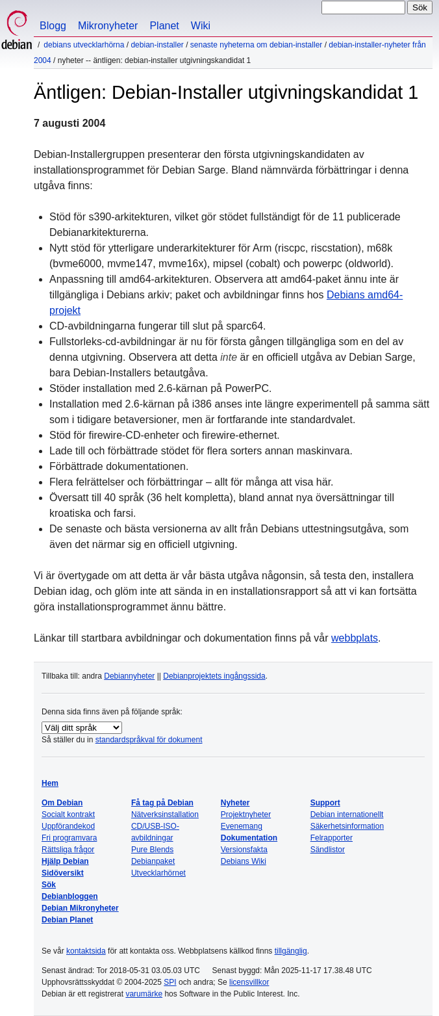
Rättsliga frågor (68, 849)
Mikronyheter (108, 25)
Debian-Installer (157, 44)
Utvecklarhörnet (158, 873)
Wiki (200, 25)
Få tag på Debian (162, 802)
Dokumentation (249, 837)
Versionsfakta (244, 849)
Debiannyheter (129, 676)
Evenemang (241, 826)
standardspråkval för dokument (149, 739)
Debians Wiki (243, 861)
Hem (50, 783)
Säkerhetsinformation (347, 826)
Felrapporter (331, 837)
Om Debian (62, 802)
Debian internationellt (347, 814)
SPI (170, 982)
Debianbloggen (70, 896)
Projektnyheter (246, 814)
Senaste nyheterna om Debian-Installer (256, 44)
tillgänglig (291, 951)
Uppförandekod (68, 826)
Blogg (53, 25)
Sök (49, 884)
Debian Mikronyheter (80, 908)
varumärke (143, 993)
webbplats (354, 638)
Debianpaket (153, 861)
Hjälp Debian (65, 861)
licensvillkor (249, 982)
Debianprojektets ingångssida (214, 676)
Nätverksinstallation (165, 814)
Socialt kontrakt (68, 814)
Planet (164, 25)
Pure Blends (152, 849)
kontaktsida (86, 951)
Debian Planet (67, 919)
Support (325, 802)
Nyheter (235, 802)
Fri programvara (69, 837)
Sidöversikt (63, 873)
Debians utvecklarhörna (84, 44)
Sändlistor (327, 849)
